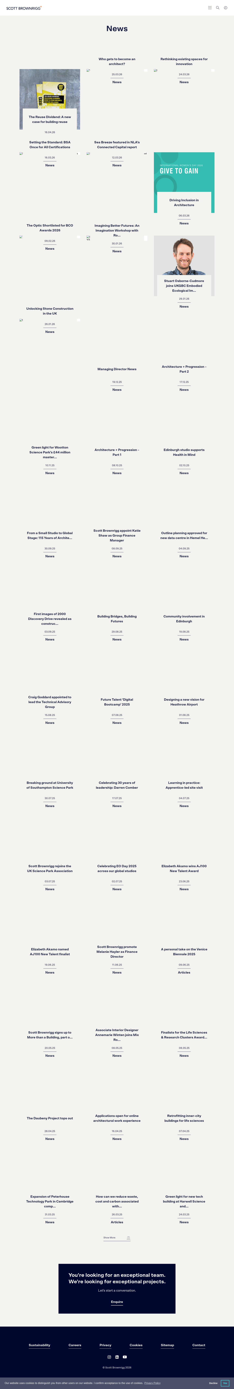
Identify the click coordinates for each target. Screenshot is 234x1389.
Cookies (136, 1345)
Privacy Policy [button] (152, 1383)
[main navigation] (210, 8)
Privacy (105, 1345)
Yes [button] (225, 1383)
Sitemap (167, 1345)
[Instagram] (109, 1357)
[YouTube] (125, 1357)
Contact (198, 1345)
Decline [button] (213, 1383)
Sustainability (39, 1345)
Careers (75, 1345)
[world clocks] (226, 8)
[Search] (218, 8)
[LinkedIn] (117, 1357)
